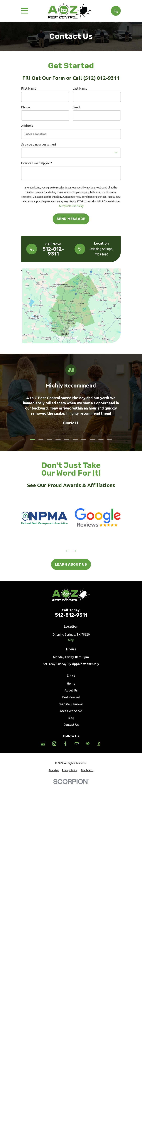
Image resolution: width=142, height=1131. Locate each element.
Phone (25, 107)
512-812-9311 (53, 251)
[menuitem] (54, 770)
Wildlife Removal (71, 704)
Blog (71, 717)
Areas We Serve (71, 711)
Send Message (71, 219)
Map (71, 640)
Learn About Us (71, 564)
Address (27, 125)
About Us (71, 690)
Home (71, 683)
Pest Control (71, 697)
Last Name (80, 88)
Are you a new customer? (38, 144)
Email (76, 107)
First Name (28, 88)
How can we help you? (36, 163)
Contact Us (71, 724)
